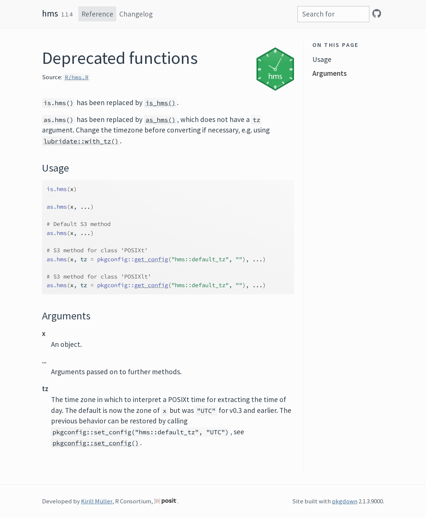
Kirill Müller (96, 501)
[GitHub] (376, 13)
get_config (151, 259)
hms (50, 13)
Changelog (136, 13)
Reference (97, 13)
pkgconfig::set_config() (95, 443)
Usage (322, 59)
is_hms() (161, 103)
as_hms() (161, 120)
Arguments (329, 73)
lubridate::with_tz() (81, 141)
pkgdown (344, 501)
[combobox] (333, 14)
